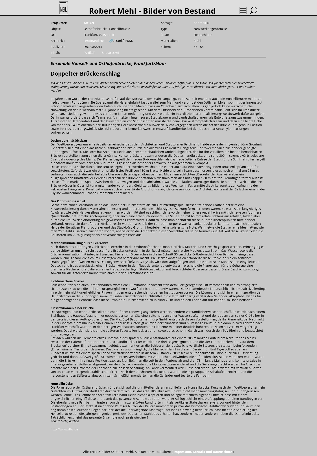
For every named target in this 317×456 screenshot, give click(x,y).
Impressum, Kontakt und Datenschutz (203, 452)
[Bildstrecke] (110, 52)
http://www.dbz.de (64, 429)
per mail (200, 23)
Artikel (89, 23)
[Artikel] (89, 52)
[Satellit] (109, 35)
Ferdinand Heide (96, 41)
